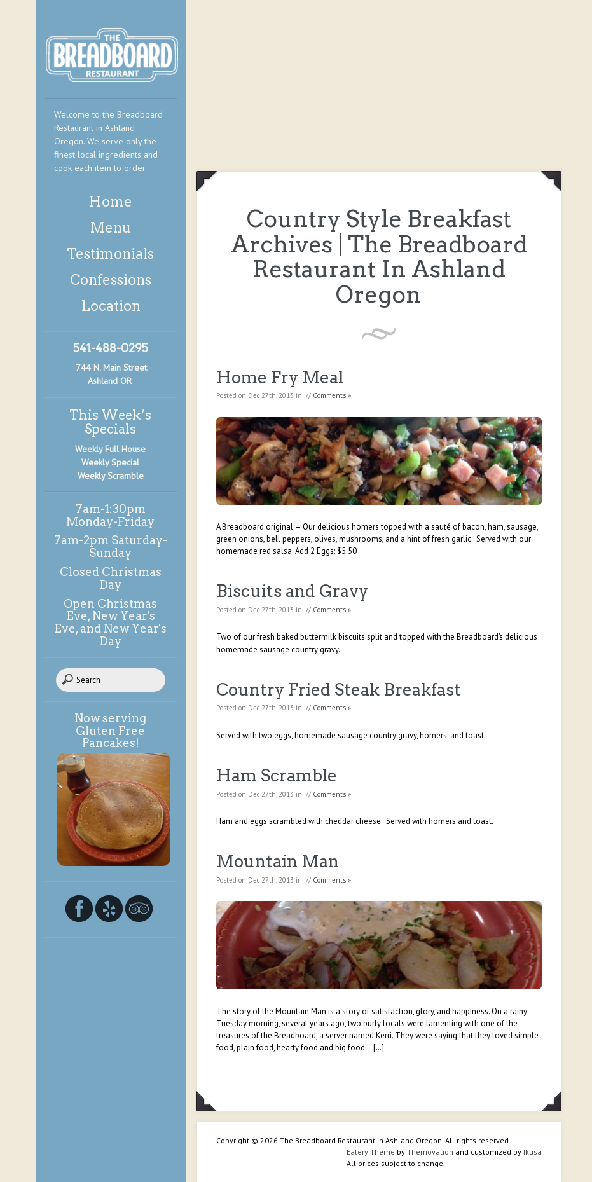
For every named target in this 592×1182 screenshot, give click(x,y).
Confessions (110, 279)
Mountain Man (277, 861)
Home (110, 201)
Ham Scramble (276, 775)
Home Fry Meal (279, 377)
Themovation (430, 1152)
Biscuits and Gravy (292, 591)
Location (111, 306)
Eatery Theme (371, 1152)
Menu (110, 227)
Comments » (332, 395)
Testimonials (110, 253)
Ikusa (532, 1152)
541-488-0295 (110, 348)
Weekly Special (110, 462)
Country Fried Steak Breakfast (338, 689)
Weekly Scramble (111, 475)
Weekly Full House (110, 449)
